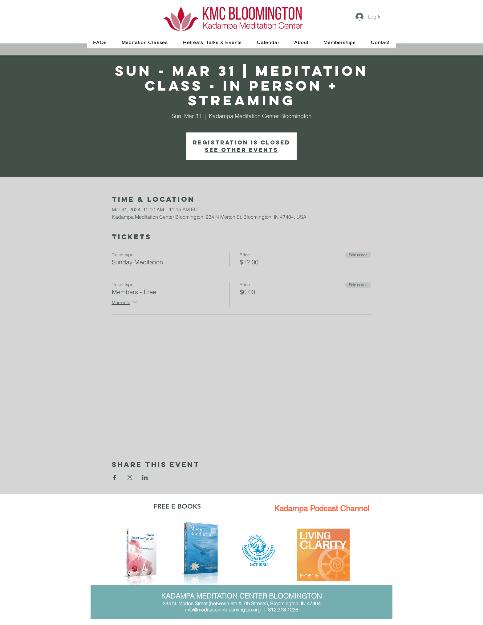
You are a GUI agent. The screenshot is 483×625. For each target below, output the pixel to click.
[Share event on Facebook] (115, 477)
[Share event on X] (130, 477)
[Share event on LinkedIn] (145, 477)
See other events (241, 149)
